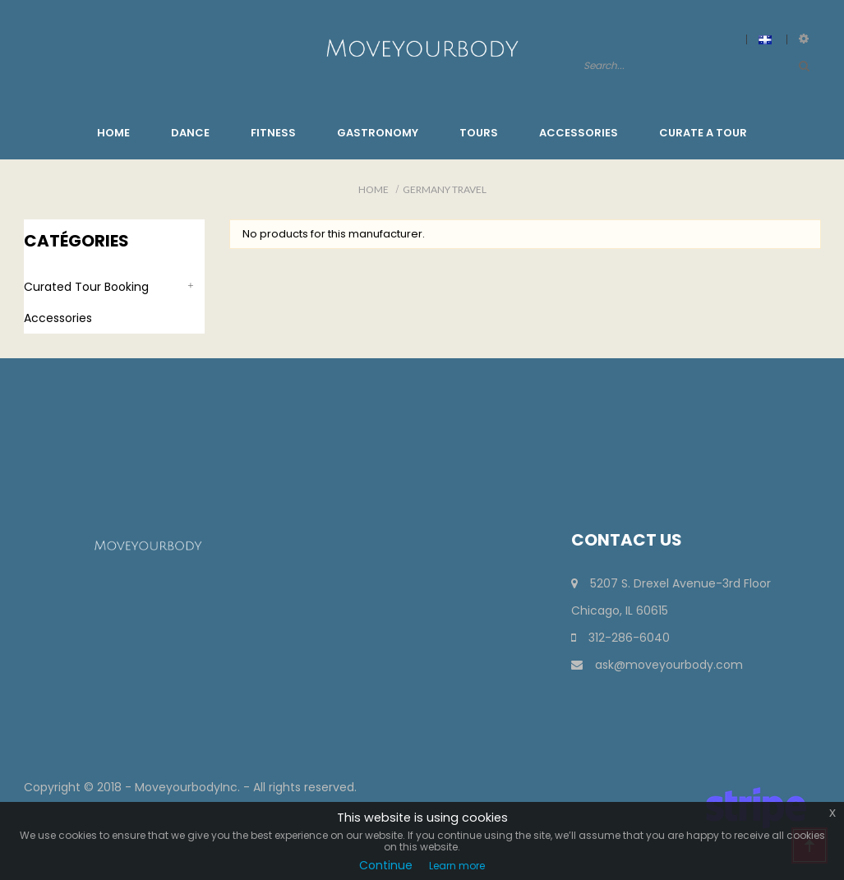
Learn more (457, 866)
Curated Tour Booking (86, 287)
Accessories (58, 318)
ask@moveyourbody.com (657, 665)
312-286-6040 (620, 637)
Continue (386, 865)
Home (373, 189)
